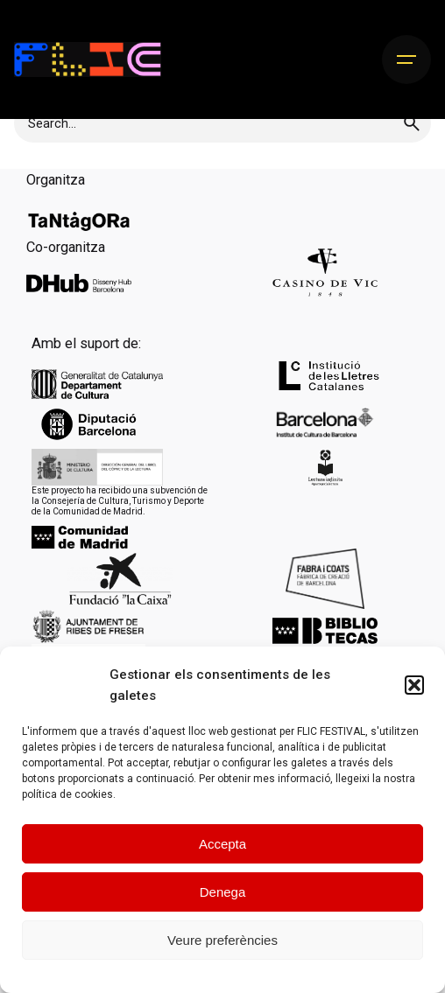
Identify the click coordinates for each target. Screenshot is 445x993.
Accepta (222, 843)
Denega (223, 892)
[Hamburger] (406, 59)
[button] (414, 685)
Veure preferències (222, 940)
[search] (411, 123)
